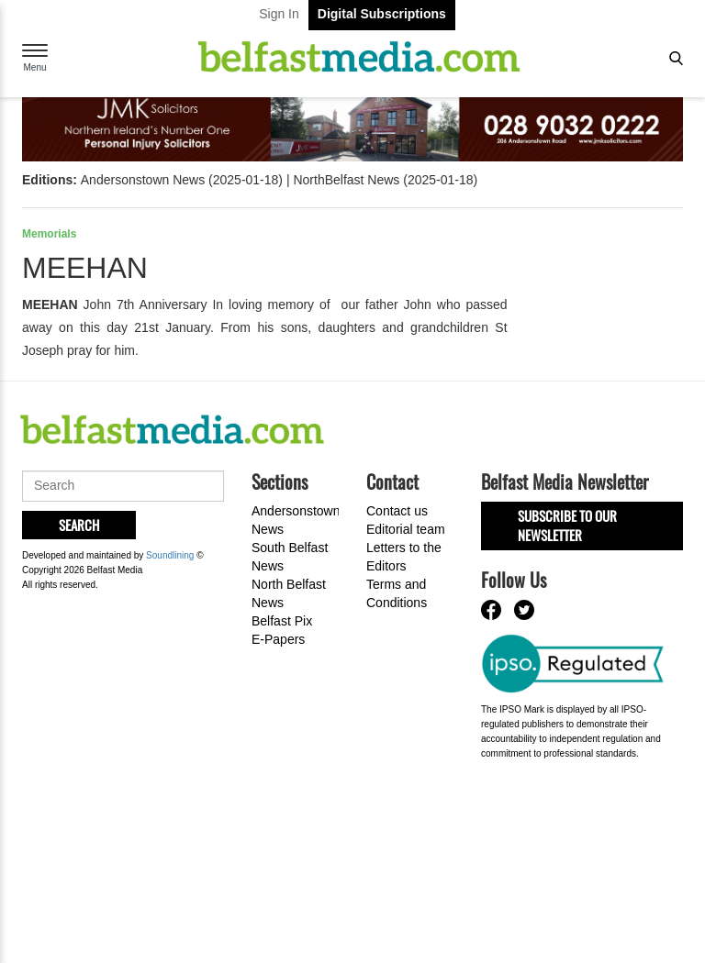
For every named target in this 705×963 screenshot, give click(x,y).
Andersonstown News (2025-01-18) (182, 179)
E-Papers (278, 639)
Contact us (397, 511)
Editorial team (405, 529)
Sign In (279, 13)
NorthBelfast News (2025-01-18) (385, 179)
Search (79, 525)
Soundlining (170, 555)
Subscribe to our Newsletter (567, 525)
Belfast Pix (282, 621)
